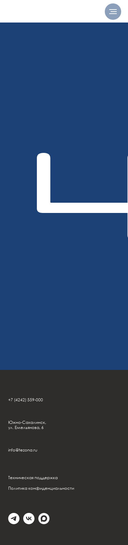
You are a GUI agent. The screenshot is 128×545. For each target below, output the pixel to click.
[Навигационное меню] (113, 11)
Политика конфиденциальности (41, 488)
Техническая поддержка (33, 477)
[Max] (43, 522)
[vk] (28, 522)
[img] (40, 12)
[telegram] (13, 522)
